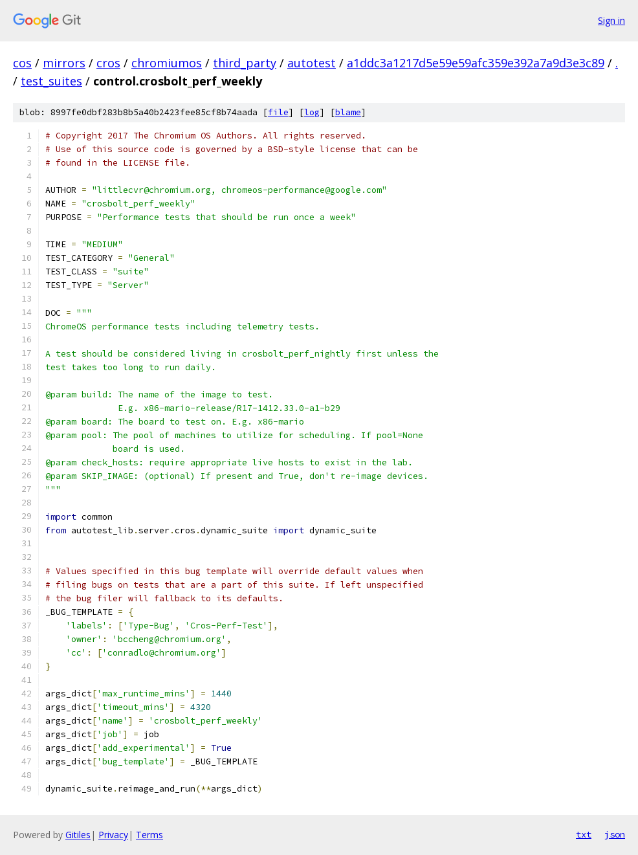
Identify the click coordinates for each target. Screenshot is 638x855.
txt (583, 834)
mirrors (64, 63)
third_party (244, 63)
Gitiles (78, 834)
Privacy (113, 834)
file (278, 112)
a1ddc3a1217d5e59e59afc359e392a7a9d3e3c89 (475, 63)
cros (108, 63)
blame (348, 112)
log (312, 112)
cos (22, 63)
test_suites (51, 81)
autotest (311, 63)
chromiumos (166, 63)
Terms (149, 834)
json (614, 834)
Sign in (611, 20)
